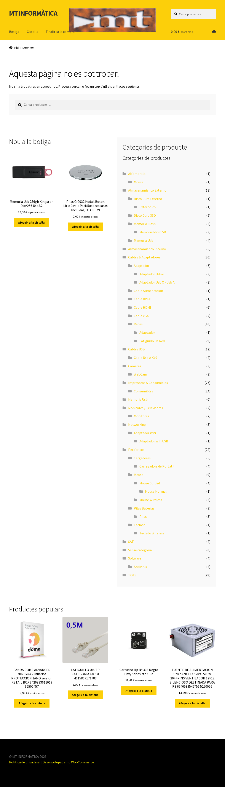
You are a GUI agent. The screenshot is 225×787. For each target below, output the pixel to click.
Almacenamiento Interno (147, 249)
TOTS (132, 575)
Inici (16, 48)
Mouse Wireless (150, 500)
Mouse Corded (149, 483)
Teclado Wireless (151, 533)
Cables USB (136, 349)
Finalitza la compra (60, 31)
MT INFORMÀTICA (33, 13)
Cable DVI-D (142, 299)
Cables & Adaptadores (144, 257)
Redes (138, 324)
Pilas (143, 516)
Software (134, 558)
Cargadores (142, 458)
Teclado (139, 525)
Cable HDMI (142, 307)
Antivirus (140, 566)
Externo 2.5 (147, 207)
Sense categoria (140, 550)
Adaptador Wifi (145, 433)
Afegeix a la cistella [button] (31, 222)
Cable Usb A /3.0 (145, 357)
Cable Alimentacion (148, 291)
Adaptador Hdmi (151, 274)
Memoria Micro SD (152, 232)
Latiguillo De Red (152, 341)
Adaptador (141, 265)
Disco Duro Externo (148, 199)
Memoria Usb (143, 240)
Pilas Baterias (144, 508)
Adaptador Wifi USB (153, 441)
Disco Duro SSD (145, 215)
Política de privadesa (24, 762)
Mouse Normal (156, 491)
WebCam (140, 374)
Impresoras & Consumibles (148, 383)
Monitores (141, 416)
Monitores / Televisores (145, 408)
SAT (131, 541)
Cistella (32, 31)
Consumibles (143, 391)
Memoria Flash (145, 224)
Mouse (138, 182)
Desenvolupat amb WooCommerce (68, 762)
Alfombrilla (136, 173)
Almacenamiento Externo (147, 190)
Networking (137, 424)
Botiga (14, 31)
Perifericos (136, 449)
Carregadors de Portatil (156, 466)
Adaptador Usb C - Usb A (157, 282)
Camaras (134, 366)
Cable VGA (141, 316)
